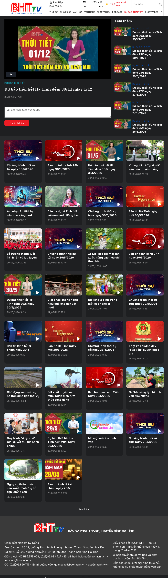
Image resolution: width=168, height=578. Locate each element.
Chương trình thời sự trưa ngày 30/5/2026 (102, 211)
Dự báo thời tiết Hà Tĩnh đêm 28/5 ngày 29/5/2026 (146, 72)
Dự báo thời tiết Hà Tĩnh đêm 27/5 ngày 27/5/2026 (146, 91)
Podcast (110, 12)
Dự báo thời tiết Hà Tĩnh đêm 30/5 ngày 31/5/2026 (146, 36)
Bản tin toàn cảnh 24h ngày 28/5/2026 (102, 390)
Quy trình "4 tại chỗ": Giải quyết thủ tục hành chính (22, 438)
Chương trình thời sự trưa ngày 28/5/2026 (142, 436)
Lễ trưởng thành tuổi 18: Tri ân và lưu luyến (22, 253)
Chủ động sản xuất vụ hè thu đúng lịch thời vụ (23, 390)
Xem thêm (84, 504)
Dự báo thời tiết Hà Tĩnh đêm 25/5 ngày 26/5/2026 (146, 127)
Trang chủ (11, 574)
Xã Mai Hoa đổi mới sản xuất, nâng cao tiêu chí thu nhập (103, 255)
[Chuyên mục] (6, 8)
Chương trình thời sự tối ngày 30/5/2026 (22, 166)
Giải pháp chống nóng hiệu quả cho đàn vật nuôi (62, 301)
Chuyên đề (63, 12)
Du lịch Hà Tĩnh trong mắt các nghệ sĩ (102, 299)
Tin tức (152, 12)
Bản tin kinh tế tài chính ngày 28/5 (63, 482)
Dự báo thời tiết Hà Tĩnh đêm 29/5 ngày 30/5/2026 (146, 54)
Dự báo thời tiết (124, 12)
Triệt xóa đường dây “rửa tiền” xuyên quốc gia (143, 347)
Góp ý (33, 574)
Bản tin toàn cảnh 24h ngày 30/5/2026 (62, 166)
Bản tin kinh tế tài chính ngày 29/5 (22, 345)
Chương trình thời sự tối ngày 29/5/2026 (63, 253)
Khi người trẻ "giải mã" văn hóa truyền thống (143, 166)
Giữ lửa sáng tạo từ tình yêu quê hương (144, 390)
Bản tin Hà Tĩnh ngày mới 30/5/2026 (145, 211)
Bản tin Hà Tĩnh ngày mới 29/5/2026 (64, 345)
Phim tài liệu (98, 12)
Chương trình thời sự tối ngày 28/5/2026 (103, 345)
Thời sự (53, 12)
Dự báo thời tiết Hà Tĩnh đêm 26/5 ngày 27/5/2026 (146, 109)
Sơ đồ (23, 574)
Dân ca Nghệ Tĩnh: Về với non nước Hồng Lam (63, 211)
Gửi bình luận (17, 123)
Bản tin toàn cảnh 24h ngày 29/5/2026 (143, 253)
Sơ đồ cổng (46, 574)
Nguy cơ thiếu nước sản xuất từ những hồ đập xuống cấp (22, 484)
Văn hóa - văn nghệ (80, 12)
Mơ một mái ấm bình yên (103, 434)
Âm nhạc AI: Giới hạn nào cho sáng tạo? (23, 211)
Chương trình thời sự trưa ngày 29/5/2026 (142, 299)
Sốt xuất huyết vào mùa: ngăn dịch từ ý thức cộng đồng (64, 392)
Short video (140, 12)
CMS (136, 574)
